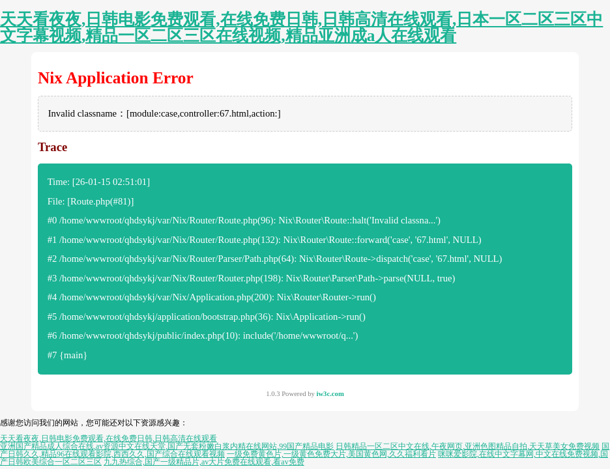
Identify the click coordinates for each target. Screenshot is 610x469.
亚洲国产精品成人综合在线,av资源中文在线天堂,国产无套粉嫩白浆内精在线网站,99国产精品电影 (167, 446)
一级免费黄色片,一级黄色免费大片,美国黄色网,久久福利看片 (331, 454)
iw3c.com (329, 393)
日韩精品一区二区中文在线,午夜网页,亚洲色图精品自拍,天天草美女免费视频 (468, 446)
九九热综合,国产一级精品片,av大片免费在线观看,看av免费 (204, 461)
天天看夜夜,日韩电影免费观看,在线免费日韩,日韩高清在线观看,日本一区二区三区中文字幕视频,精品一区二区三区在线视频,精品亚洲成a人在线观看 (301, 27)
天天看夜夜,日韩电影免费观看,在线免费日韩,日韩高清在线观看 (108, 438)
